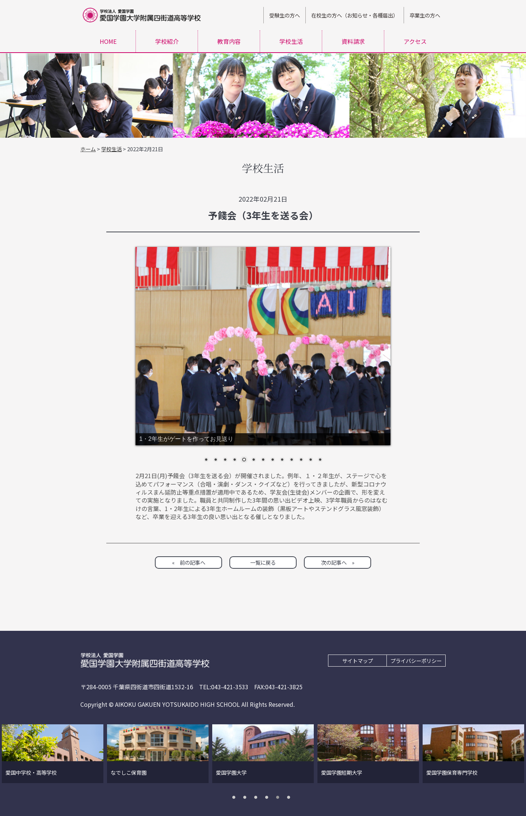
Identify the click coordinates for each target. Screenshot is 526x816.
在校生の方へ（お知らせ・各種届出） (354, 15)
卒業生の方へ (424, 15)
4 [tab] (268, 797)
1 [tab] (235, 797)
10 (291, 460)
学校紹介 (167, 41)
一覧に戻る (263, 562)
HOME (108, 41)
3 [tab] (257, 797)
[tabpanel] (52, 753)
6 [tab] (290, 797)
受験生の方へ (284, 15)
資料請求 (353, 41)
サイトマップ (357, 660)
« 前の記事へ (188, 562)
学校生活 (291, 41)
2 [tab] (246, 797)
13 (320, 460)
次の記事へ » (337, 562)
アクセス (415, 41)
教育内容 (229, 41)
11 (301, 460)
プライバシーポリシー (416, 660)
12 (310, 460)
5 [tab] (279, 797)
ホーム (88, 149)
